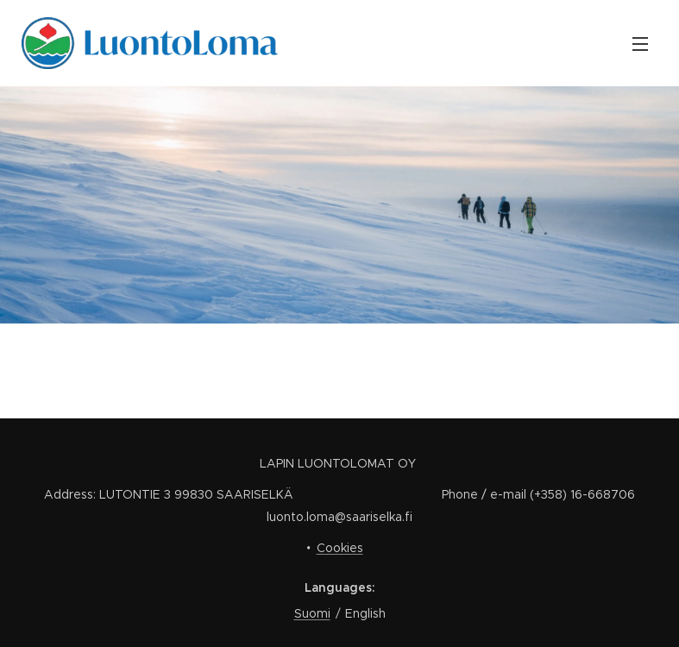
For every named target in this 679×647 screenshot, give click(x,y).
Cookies (340, 548)
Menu (640, 44)
